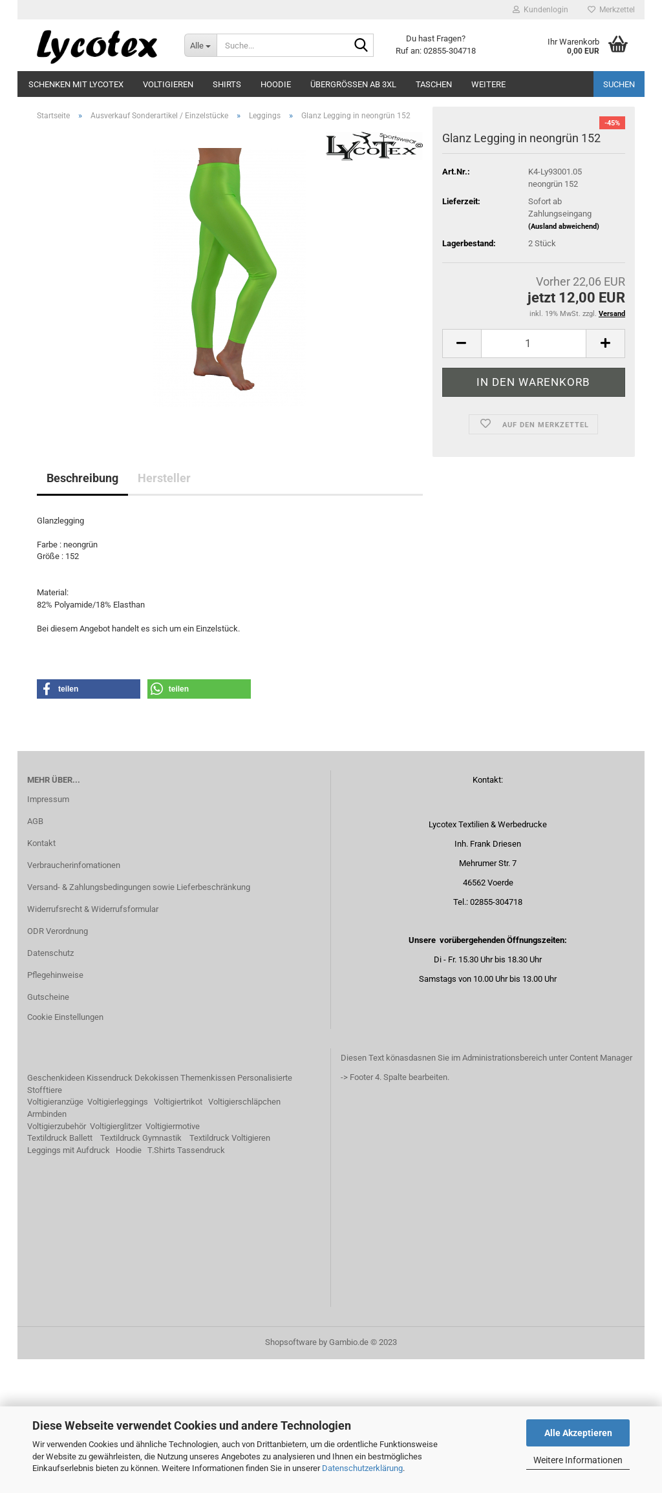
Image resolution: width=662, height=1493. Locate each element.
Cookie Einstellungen (65, 1151)
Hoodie (276, 84)
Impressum (48, 933)
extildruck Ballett (62, 1271)
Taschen (434, 84)
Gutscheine (48, 1130)
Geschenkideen (56, 1211)
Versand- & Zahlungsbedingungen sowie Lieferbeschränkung (138, 1021)
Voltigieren (168, 84)
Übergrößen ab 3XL (353, 84)
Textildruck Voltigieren (229, 1271)
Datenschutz (50, 1086)
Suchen (619, 84)
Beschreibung (82, 611)
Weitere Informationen (578, 1460)
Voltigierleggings (117, 1235)
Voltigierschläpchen (244, 1235)
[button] (88, 822)
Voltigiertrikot (178, 1235)
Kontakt (41, 977)
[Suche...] (200, 45)
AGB (35, 955)
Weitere (488, 84)
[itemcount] (533, 476)
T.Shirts (161, 1283)
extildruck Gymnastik (143, 1271)
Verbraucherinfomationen (73, 999)
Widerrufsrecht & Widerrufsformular (92, 1042)
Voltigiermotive (172, 1259)
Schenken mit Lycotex (75, 84)
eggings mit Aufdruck (71, 1283)
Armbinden (47, 1248)
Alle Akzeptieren (578, 1433)
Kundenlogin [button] (540, 9)
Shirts (227, 84)
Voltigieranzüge (55, 1235)
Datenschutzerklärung (362, 1468)
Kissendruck (110, 1211)
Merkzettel (611, 9)
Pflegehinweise (55, 1108)
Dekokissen (156, 1211)
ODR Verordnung (57, 1064)
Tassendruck (201, 1283)
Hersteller (164, 611)
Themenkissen (207, 1211)
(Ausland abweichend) (563, 359)
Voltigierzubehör (56, 1259)
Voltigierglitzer (116, 1259)
